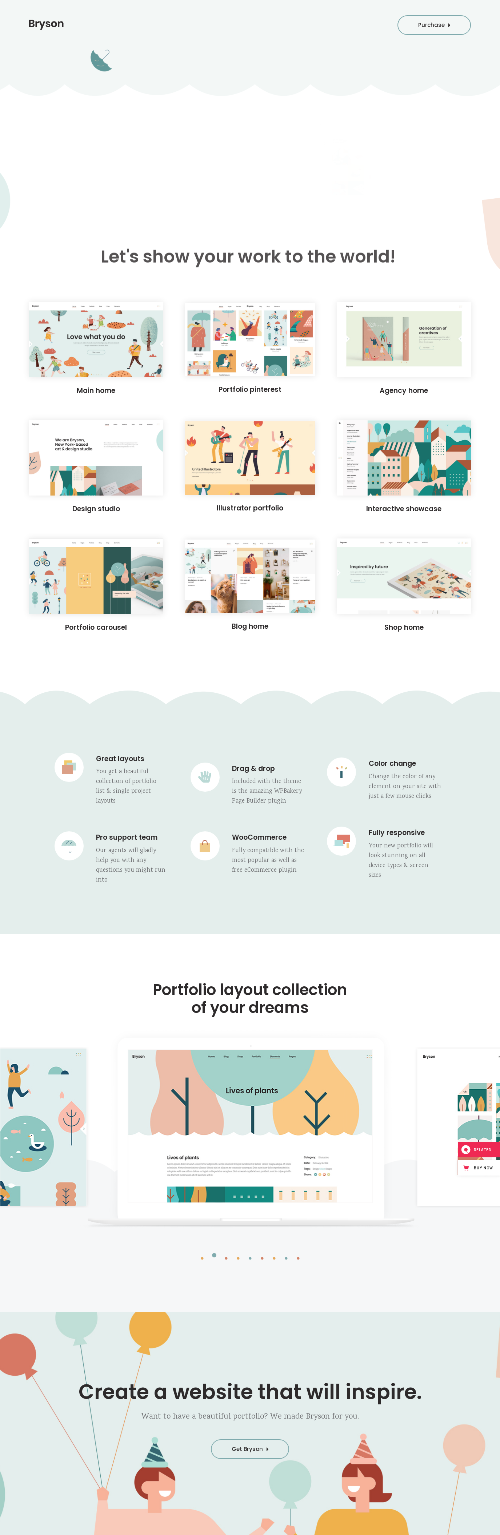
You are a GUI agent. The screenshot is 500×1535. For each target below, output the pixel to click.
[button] (202, 1258)
